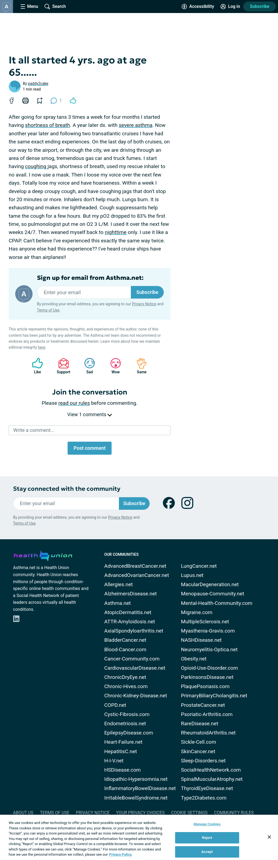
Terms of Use (48, 310)
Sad (87, 366)
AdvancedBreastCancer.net (135, 566)
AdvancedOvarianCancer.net (136, 575)
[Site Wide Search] (55, 6)
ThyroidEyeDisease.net (207, 788)
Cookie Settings (189, 812)
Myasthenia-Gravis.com (208, 631)
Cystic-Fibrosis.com (127, 714)
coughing (36, 166)
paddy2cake (38, 83)
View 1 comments (89, 414)
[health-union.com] (43, 555)
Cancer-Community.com (132, 659)
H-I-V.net (114, 761)
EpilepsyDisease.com (128, 733)
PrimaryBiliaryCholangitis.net (214, 695)
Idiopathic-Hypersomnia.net (136, 779)
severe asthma (135, 125)
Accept (207, 852)
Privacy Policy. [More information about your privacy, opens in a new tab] (120, 854)
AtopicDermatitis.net (127, 612)
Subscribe (259, 6)
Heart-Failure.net (123, 742)
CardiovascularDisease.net (134, 668)
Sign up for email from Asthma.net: (90, 277)
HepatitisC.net (120, 751)
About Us (23, 812)
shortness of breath (47, 125)
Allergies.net (118, 584)
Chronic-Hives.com (126, 686)
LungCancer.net (199, 566)
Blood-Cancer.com (125, 649)
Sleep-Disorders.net (203, 761)
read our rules (74, 403)
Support (61, 366)
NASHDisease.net (201, 640)
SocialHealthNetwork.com (211, 770)
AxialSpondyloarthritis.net (133, 631)
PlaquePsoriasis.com (205, 686)
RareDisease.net (199, 723)
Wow (113, 366)
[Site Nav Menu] (29, 6)
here (41, 347)
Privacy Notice (144, 304)
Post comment (90, 448)
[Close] (269, 837)
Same (139, 366)
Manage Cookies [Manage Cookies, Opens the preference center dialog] (207, 824)
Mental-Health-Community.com (216, 603)
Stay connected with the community (66, 488)
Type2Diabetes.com (204, 798)
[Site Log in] (230, 6)
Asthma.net (117, 603)
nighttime (116, 232)
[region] (139, 837)
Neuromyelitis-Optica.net (209, 649)
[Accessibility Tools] (198, 6)
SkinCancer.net (198, 751)
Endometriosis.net (125, 723)
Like (35, 366)
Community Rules (234, 812)
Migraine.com (197, 612)
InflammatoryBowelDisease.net (140, 788)
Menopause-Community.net (212, 594)
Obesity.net (194, 659)
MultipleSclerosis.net (205, 621)
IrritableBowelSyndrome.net (136, 798)
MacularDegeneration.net (210, 584)
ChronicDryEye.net (125, 677)
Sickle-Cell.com (198, 742)
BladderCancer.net (125, 640)
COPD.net (115, 705)
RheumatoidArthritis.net (208, 733)
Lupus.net (192, 575)
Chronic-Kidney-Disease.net (135, 695)
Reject (207, 838)
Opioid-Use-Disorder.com (209, 668)
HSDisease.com (122, 770)
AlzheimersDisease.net (130, 594)
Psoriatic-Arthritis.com (207, 714)
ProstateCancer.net (203, 705)
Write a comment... (33, 430)
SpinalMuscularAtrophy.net (212, 779)
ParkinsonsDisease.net (207, 677)
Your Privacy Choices (140, 812)
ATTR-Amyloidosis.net (129, 621)
